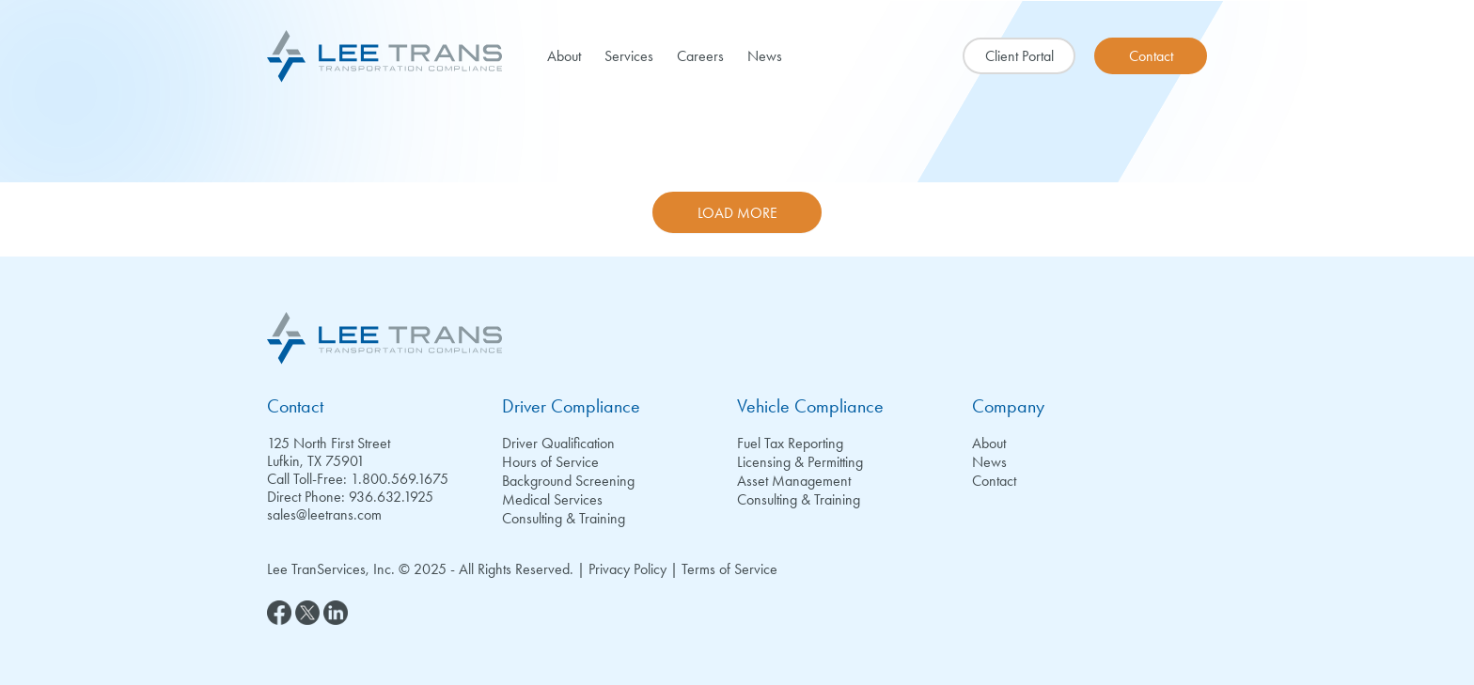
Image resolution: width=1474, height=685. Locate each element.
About (564, 56)
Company (1008, 406)
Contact (295, 406)
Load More (737, 213)
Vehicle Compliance (810, 406)
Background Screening (568, 481)
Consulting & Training (563, 518)
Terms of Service (729, 569)
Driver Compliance (571, 406)
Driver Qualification (558, 443)
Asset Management (794, 481)
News (764, 56)
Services (628, 56)
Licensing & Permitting (800, 462)
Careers (700, 56)
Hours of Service (550, 462)
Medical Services (552, 499)
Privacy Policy (627, 569)
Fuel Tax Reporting (790, 443)
